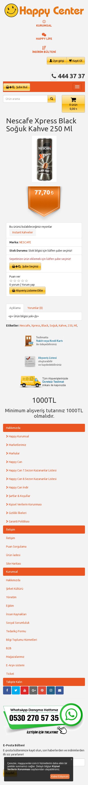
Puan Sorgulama (16, 546)
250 (70, 325)
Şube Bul (16, 87)
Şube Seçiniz (25, 266)
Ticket (10, 673)
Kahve (62, 325)
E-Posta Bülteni (14, 745)
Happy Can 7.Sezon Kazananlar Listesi (31, 470)
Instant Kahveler (22, 232)
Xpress (35, 325)
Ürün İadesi (13, 555)
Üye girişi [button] (56, 60)
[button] (73, 104)
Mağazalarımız (15, 656)
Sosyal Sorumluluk (17, 622)
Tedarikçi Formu (16, 631)
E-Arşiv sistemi (15, 665)
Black (44, 325)
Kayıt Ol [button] (75, 60)
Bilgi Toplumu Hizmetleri (21, 639)
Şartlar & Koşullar (18, 496)
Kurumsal (12, 571)
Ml (75, 325)
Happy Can (14, 462)
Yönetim (11, 597)
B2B (8, 648)
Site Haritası (13, 563)
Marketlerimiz (16, 444)
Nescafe (25, 325)
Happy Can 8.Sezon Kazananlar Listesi (31, 479)
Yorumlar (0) (35, 308)
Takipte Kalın (14, 682)
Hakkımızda (13, 427)
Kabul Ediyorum (59, 776)
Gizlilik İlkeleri (16, 513)
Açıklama (15, 308)
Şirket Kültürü (14, 588)
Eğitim (10, 605)
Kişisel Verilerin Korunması (24, 504)
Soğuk (54, 325)
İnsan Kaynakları (16, 614)
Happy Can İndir (17, 487)
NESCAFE (25, 242)
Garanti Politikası (17, 521)
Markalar (13, 453)
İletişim (10, 529)
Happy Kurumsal (17, 436)
